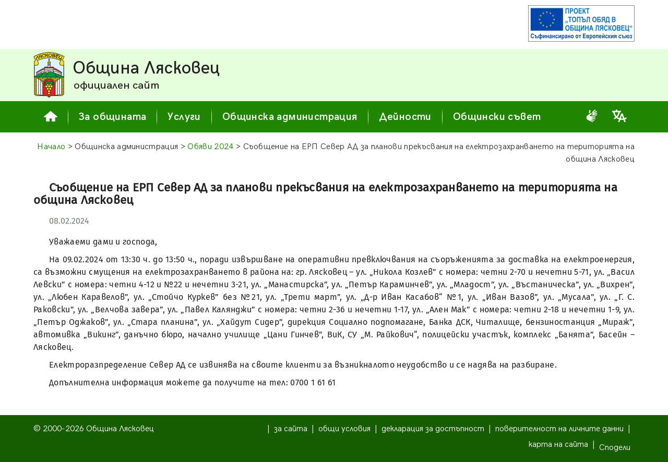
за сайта (290, 429)
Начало (51, 147)
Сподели (614, 448)
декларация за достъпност (432, 429)
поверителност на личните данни (559, 429)
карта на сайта (558, 444)
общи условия (344, 429)
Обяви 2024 (210, 147)
